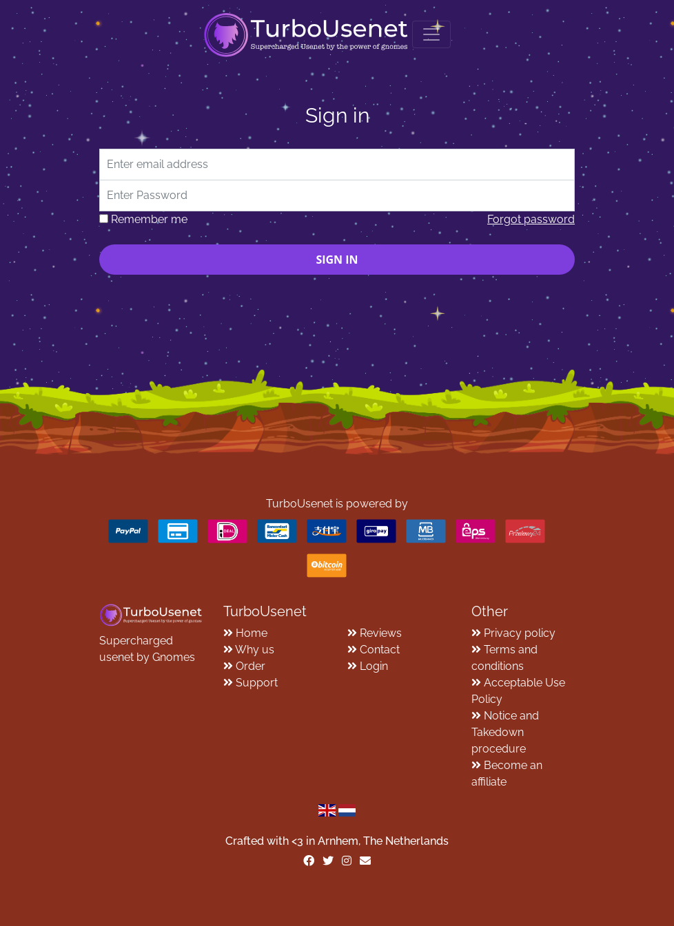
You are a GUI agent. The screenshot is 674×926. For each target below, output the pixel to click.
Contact (380, 649)
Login (374, 666)
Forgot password (531, 219)
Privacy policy (519, 633)
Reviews (381, 633)
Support (257, 682)
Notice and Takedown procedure (505, 732)
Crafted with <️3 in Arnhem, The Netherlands (337, 841)
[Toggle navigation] (431, 34)
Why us (254, 649)
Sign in (337, 259)
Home (251, 633)
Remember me (149, 219)
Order (250, 666)
